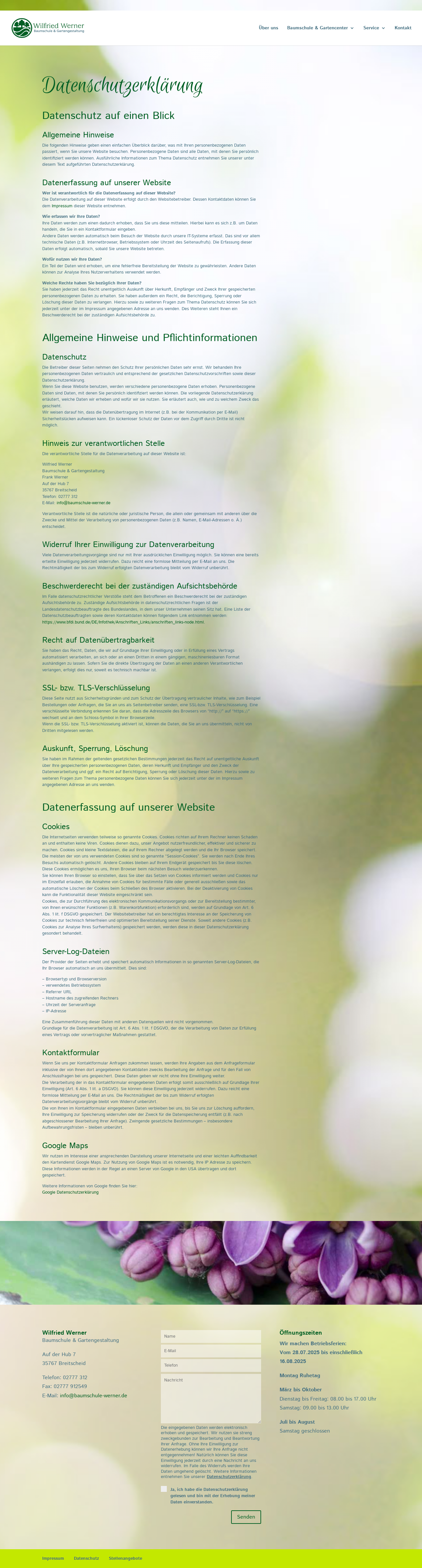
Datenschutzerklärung (229, 1477)
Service (371, 28)
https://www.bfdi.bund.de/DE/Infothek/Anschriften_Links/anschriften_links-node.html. (123, 622)
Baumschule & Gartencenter (317, 28)
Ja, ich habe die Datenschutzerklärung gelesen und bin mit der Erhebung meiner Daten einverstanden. (212, 1496)
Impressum (62, 206)
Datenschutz (86, 1558)
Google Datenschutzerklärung (70, 1192)
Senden (246, 1517)
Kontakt (403, 28)
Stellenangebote (125, 1558)
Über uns (268, 28)
